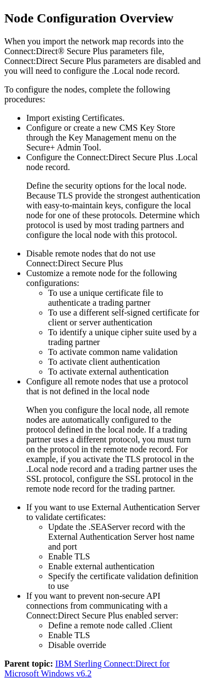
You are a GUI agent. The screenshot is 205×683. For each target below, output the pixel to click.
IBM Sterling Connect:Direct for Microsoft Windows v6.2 (86, 668)
